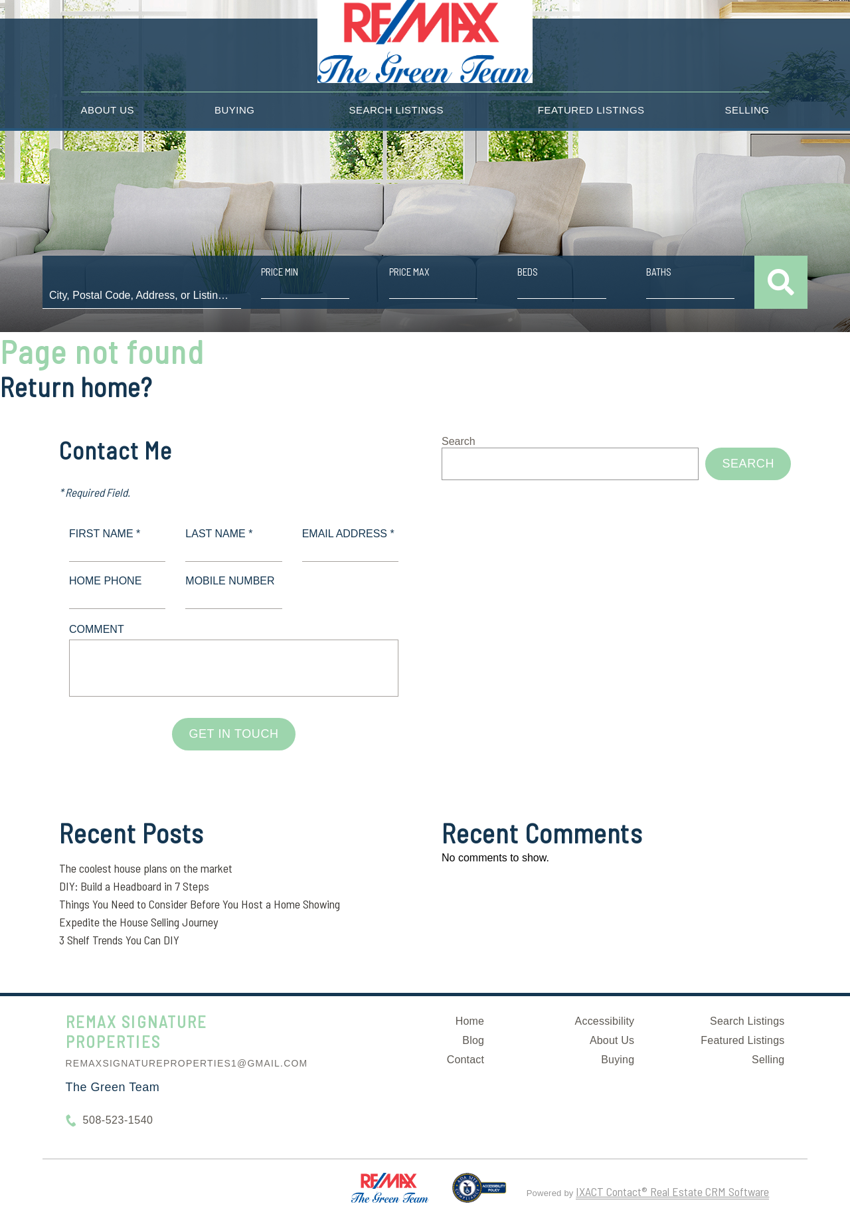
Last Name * (218, 533)
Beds (527, 272)
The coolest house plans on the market (145, 868)
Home (470, 1021)
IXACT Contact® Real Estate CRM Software (672, 1191)
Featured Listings (591, 110)
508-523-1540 (118, 1120)
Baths (658, 272)
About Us (107, 110)
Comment (96, 629)
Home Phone (105, 580)
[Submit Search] (781, 282)
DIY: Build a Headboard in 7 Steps (134, 886)
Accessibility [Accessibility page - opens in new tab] (605, 1021)
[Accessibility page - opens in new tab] (479, 1193)
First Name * (104, 533)
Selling (747, 110)
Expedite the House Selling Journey (138, 921)
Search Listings (396, 110)
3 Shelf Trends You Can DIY (119, 939)
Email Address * (348, 533)
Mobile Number (229, 580)
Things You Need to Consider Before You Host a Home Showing (199, 904)
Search (458, 441)
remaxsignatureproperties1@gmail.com (187, 1063)
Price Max (409, 272)
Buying (234, 110)
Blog (473, 1040)
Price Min (279, 272)
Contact (466, 1059)
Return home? (76, 386)
